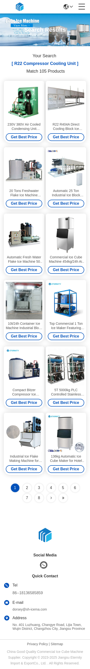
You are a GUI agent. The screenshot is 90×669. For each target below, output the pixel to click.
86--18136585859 (27, 593)
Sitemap (57, 644)
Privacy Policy (37, 644)
